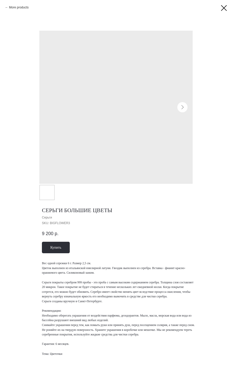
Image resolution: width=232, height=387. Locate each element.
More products (19, 7)
